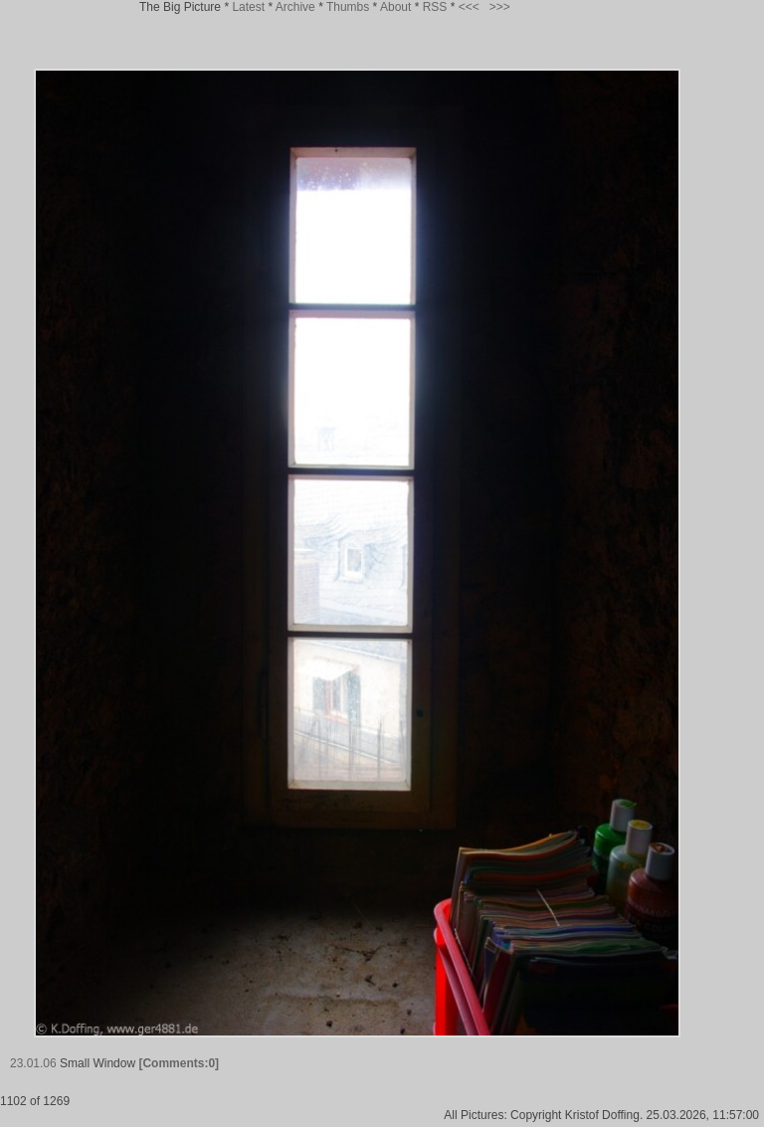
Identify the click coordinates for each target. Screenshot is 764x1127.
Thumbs (347, 7)
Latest (248, 7)
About (395, 7)
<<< (469, 7)
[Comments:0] (178, 1063)
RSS (435, 7)
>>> (499, 7)
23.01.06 (33, 1063)
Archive (295, 7)
